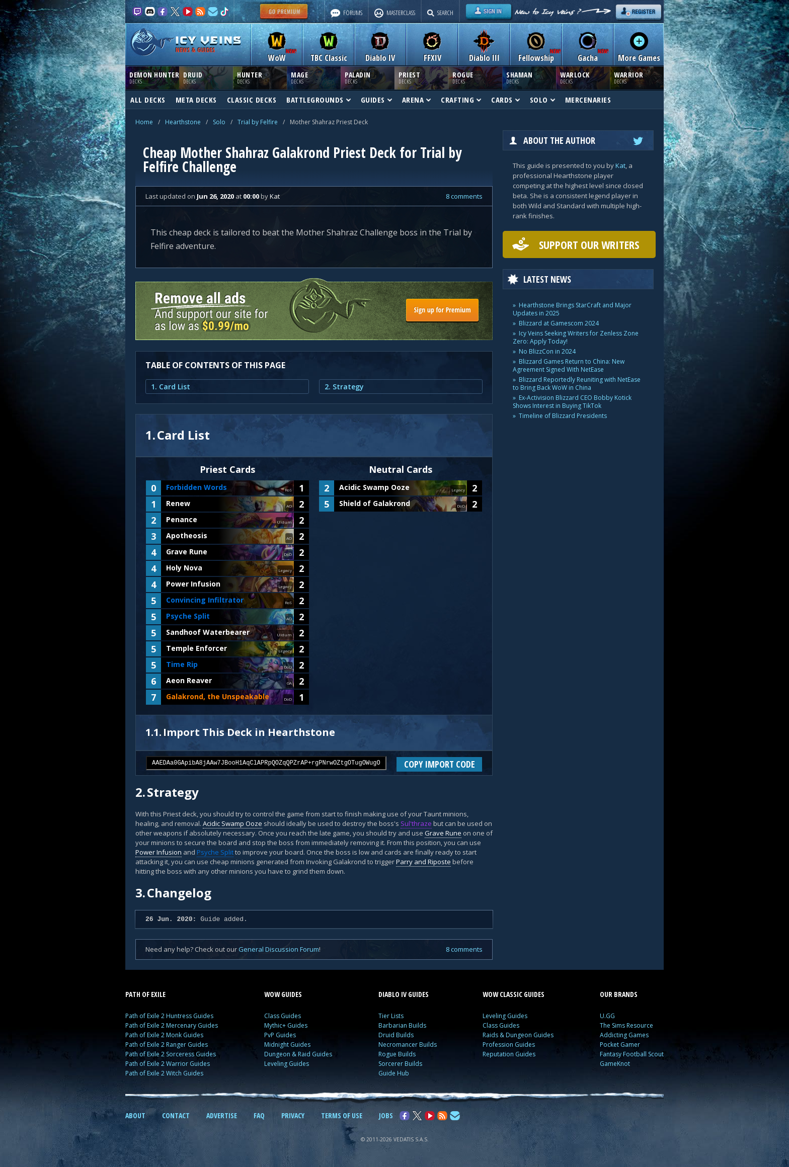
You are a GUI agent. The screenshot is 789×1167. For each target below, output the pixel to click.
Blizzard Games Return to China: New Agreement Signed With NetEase (568, 365)
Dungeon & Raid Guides (298, 1054)
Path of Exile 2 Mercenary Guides (171, 1025)
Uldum (284, 522)
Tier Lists (391, 1016)
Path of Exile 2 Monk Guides (164, 1035)
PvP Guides (280, 1035)
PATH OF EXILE (145, 994)
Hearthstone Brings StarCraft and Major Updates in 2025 (572, 309)
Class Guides (282, 1016)
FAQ (259, 1115)
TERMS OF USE (341, 1115)
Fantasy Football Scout (632, 1054)
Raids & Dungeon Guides (518, 1035)
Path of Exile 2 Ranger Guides (166, 1044)
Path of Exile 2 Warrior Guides (167, 1063)
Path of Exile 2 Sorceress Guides (170, 1054)
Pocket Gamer (620, 1044)
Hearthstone (183, 122)
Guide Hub (393, 1073)
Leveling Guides (286, 1063)
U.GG (607, 1016)
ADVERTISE (221, 1115)
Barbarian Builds (402, 1025)
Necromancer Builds (407, 1044)
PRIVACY (292, 1115)
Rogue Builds (397, 1054)
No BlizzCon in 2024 (547, 351)
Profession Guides (509, 1044)
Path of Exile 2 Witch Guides (164, 1073)
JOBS (386, 1115)
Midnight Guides (287, 1044)
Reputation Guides (509, 1054)
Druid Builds (396, 1035)
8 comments (464, 196)
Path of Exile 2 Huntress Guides (169, 1016)
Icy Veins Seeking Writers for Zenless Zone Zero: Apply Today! (576, 337)
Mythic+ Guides (285, 1025)
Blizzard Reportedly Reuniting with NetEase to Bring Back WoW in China (577, 383)
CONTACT (176, 1115)
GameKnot (615, 1063)
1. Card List (170, 386)
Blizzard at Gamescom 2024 (559, 323)
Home (144, 122)
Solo (219, 122)
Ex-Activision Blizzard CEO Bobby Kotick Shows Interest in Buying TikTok (572, 401)
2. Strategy (344, 386)
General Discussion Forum (279, 949)
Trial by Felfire (258, 122)
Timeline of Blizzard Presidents (563, 415)
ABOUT (135, 1115)
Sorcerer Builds (400, 1063)
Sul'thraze (416, 823)
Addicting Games (624, 1035)
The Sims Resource (626, 1025)
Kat (620, 165)
